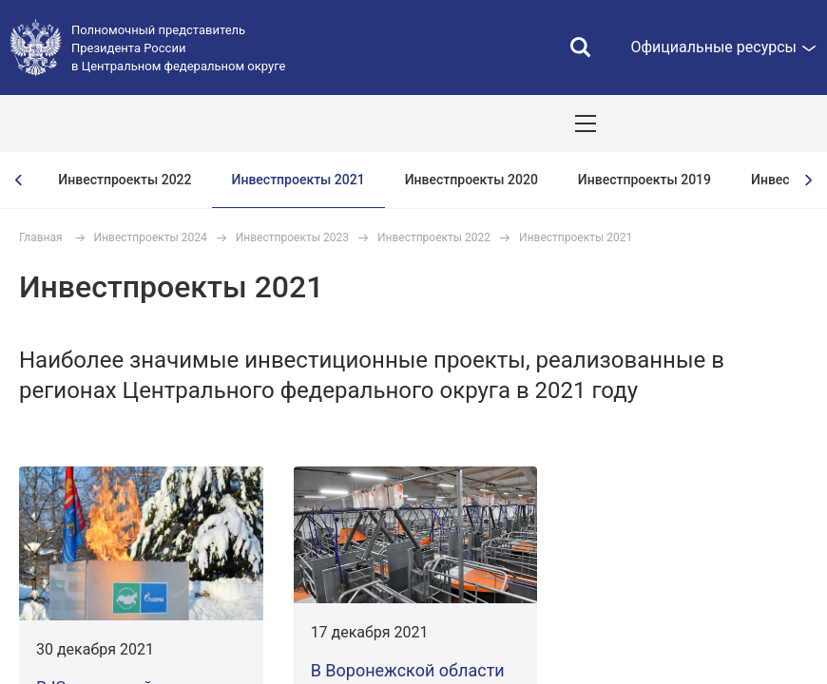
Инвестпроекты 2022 (124, 179)
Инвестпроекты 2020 (471, 179)
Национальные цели (374, 123)
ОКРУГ (71, 123)
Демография (509, 123)
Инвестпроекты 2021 (298, 179)
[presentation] (19, 180)
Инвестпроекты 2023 (292, 237)
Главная (41, 237)
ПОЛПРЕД (154, 123)
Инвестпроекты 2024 (150, 237)
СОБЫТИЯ (248, 123)
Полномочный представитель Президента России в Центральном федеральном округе (178, 48)
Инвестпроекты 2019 (644, 179)
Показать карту (755, 123)
